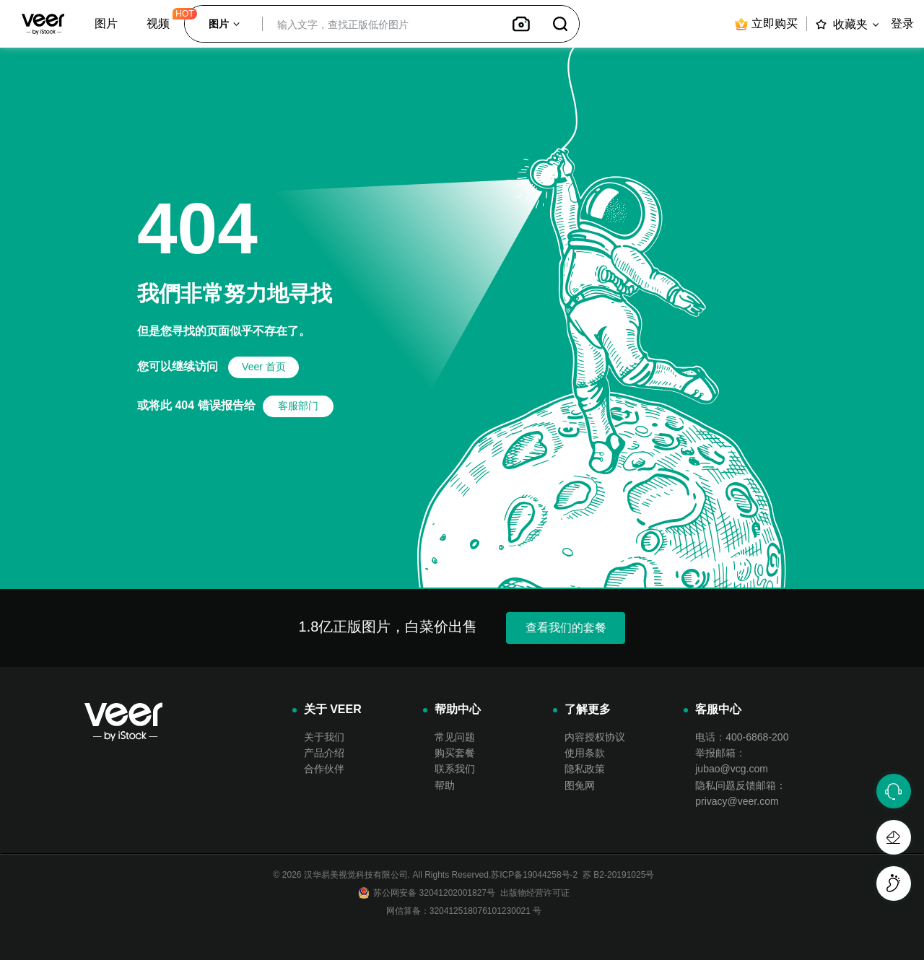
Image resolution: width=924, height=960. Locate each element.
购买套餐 (455, 753)
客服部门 (298, 405)
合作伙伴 (324, 768)
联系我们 (455, 768)
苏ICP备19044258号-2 (534, 875)
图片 (106, 23)
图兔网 (580, 785)
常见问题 (455, 737)
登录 (902, 23)
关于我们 (324, 737)
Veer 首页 (264, 366)
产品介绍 (324, 753)
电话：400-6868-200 (741, 737)
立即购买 (765, 24)
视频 (158, 23)
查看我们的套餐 (566, 627)
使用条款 (585, 753)
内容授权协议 (595, 737)
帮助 (445, 785)
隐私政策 (585, 768)
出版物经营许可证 (532, 893)
